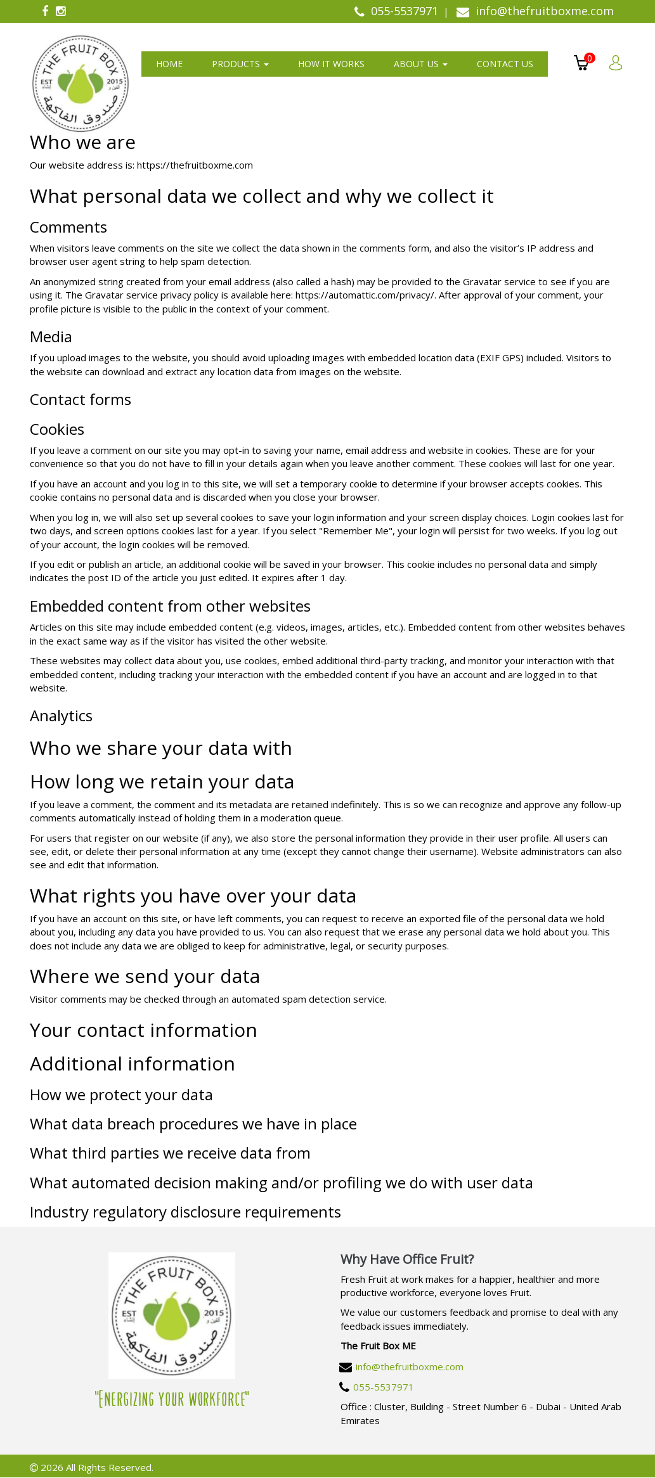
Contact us (505, 64)
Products (240, 64)
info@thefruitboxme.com (410, 1366)
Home (169, 64)
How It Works (331, 64)
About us (421, 64)
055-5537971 (383, 1386)
